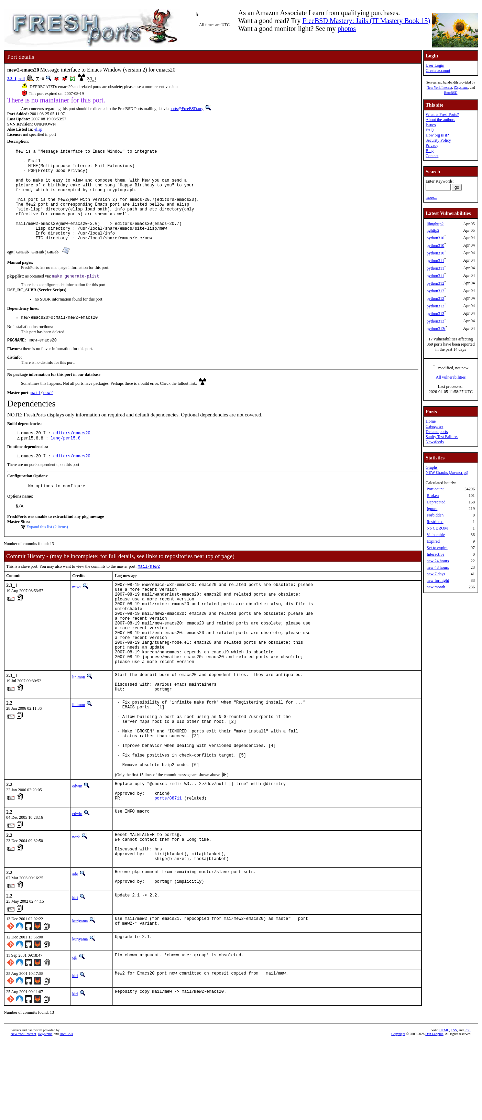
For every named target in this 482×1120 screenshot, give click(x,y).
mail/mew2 (149, 594)
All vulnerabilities (451, 377)
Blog (430, 150)
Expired (433, 541)
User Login (435, 65)
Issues (431, 124)
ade (75, 948)
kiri (75, 974)
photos (347, 28)
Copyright (398, 1112)
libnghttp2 (435, 223)
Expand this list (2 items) (47, 554)
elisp (38, 129)
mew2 (48, 415)
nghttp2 (433, 230)
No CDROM (437, 528)
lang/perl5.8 (65, 462)
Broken (433, 495)
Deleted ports (437, 431)
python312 (435, 283)
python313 (435, 306)
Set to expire (437, 547)
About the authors (440, 119)
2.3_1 (12, 78)
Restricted (435, 521)
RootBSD (451, 93)
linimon (78, 722)
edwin (77, 850)
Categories (434, 426)
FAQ (430, 130)
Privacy (432, 145)
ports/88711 (168, 866)
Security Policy (438, 140)
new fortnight (438, 580)
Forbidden (435, 515)
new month (436, 587)
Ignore (432, 508)
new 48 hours (438, 567)
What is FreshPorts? (442, 114)
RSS (467, 1108)
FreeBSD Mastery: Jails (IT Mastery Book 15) (366, 20)
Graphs (432, 467)
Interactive (435, 554)
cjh (74, 1035)
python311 (435, 260)
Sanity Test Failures (442, 436)
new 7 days (436, 574)
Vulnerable (436, 534)
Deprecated (436, 502)
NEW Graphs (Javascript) (447, 472)
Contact (432, 155)
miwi (76, 614)
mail (21, 78)
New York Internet (439, 87)
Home (431, 421)
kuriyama (80, 997)
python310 (435, 238)
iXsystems (461, 87)
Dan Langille (434, 1112)
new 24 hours (438, 560)
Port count (435, 489)
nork (76, 905)
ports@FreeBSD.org (186, 108)
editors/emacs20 (71, 456)
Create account (438, 70)
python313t (436, 328)
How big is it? (437, 135)
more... (431, 197)
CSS (454, 1108)
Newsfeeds (435, 441)
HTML (444, 1108)
